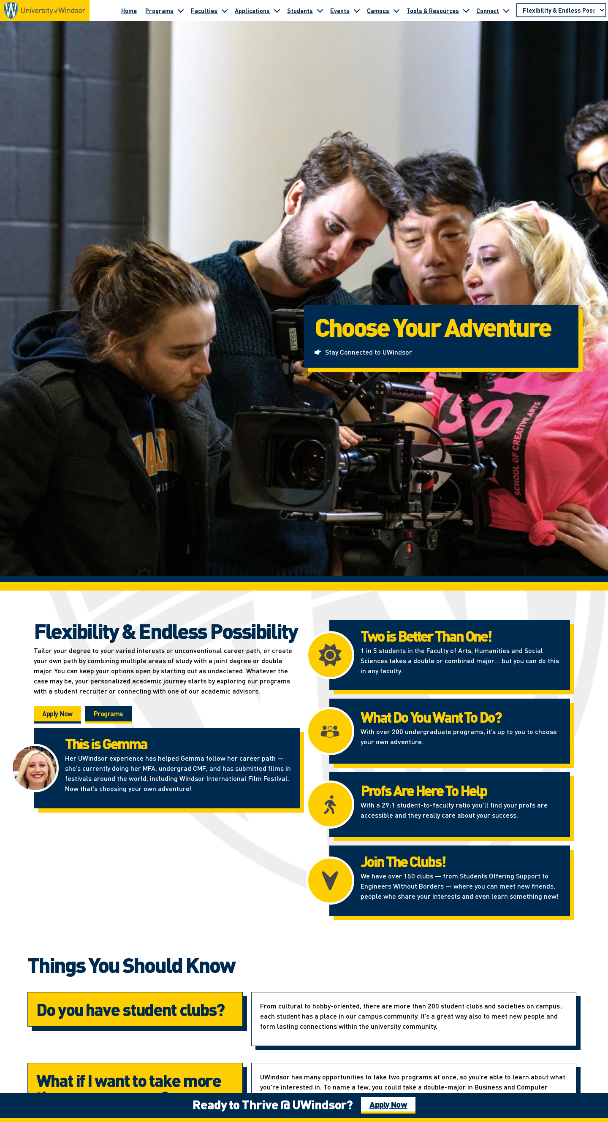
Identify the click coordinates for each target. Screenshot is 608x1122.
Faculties (204, 10)
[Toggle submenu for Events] (357, 10)
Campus (378, 10)
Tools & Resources (433, 10)
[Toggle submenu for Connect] (506, 10)
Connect (487, 10)
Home (129, 10)
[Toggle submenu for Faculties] (224, 10)
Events (340, 10)
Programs (159, 10)
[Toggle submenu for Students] (320, 10)
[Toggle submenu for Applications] (277, 10)
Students (300, 10)
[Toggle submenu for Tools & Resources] (466, 10)
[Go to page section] (561, 10)
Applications (252, 10)
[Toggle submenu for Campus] (396, 10)
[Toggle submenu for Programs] (181, 10)
